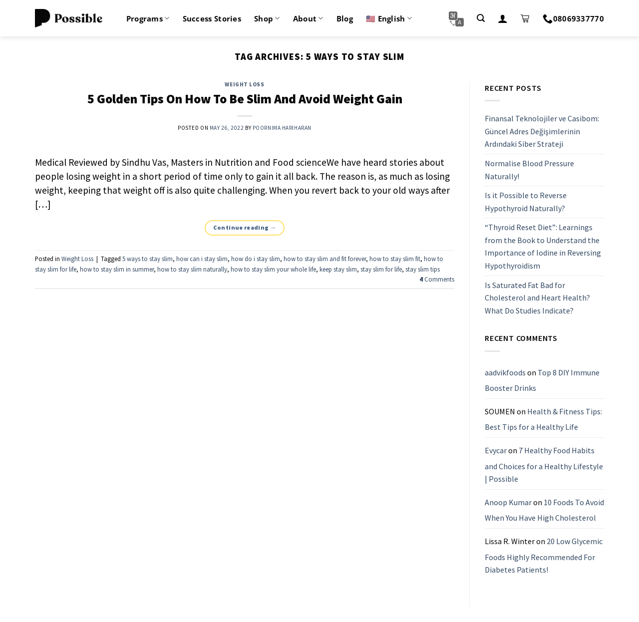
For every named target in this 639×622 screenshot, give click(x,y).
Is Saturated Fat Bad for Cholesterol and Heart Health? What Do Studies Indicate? (537, 297)
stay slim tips (422, 269)
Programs (148, 18)
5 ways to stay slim (147, 259)
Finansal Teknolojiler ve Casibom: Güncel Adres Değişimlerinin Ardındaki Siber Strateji (542, 131)
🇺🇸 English (389, 18)
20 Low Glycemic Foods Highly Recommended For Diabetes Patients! (544, 555)
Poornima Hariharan (282, 127)
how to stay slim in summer (117, 269)
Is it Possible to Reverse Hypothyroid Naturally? (526, 201)
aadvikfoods (505, 372)
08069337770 (573, 18)
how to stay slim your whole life (273, 269)
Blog (344, 18)
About (308, 18)
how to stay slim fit (394, 259)
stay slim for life (381, 269)
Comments (436, 279)
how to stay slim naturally (192, 269)
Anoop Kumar (508, 502)
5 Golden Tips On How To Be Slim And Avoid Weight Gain (244, 99)
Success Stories (212, 18)
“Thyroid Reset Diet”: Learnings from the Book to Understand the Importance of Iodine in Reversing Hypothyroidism (543, 247)
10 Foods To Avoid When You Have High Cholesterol (544, 510)
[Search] (481, 18)
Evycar (496, 450)
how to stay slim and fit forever (325, 259)
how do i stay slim (255, 259)
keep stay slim (338, 269)
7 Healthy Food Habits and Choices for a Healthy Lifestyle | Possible (544, 464)
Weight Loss (244, 84)
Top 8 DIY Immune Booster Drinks (542, 380)
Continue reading (245, 227)
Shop (267, 18)
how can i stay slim (202, 259)
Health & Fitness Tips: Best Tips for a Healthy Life (543, 419)
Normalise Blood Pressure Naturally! (529, 169)
